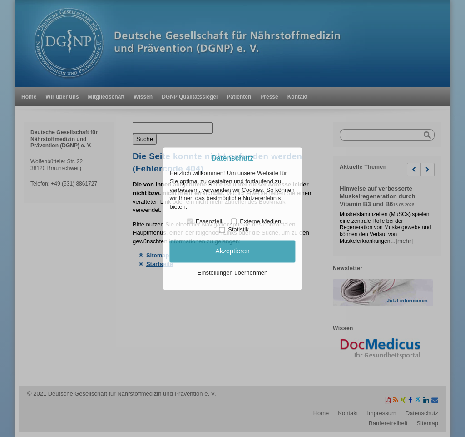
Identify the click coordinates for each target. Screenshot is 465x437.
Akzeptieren (232, 251)
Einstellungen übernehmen (233, 273)
